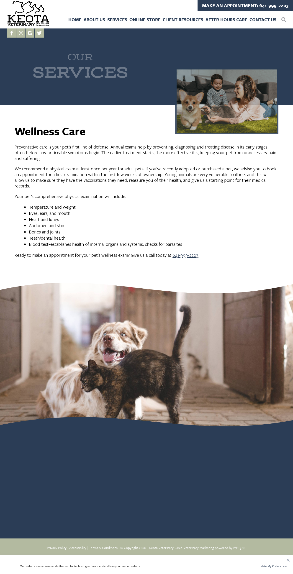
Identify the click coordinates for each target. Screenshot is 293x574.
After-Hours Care (226, 19)
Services (117, 19)
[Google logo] (30, 33)
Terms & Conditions (103, 547)
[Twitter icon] (39, 33)
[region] (146, 564)
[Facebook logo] (11, 33)
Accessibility (77, 547)
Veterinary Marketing (199, 547)
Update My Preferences (272, 566)
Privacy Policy (57, 547)
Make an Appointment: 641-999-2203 (245, 5)
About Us (94, 19)
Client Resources (183, 19)
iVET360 (239, 547)
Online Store (144, 19)
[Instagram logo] (21, 33)
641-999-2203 (185, 255)
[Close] (288, 559)
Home (74, 19)
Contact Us (262, 19)
